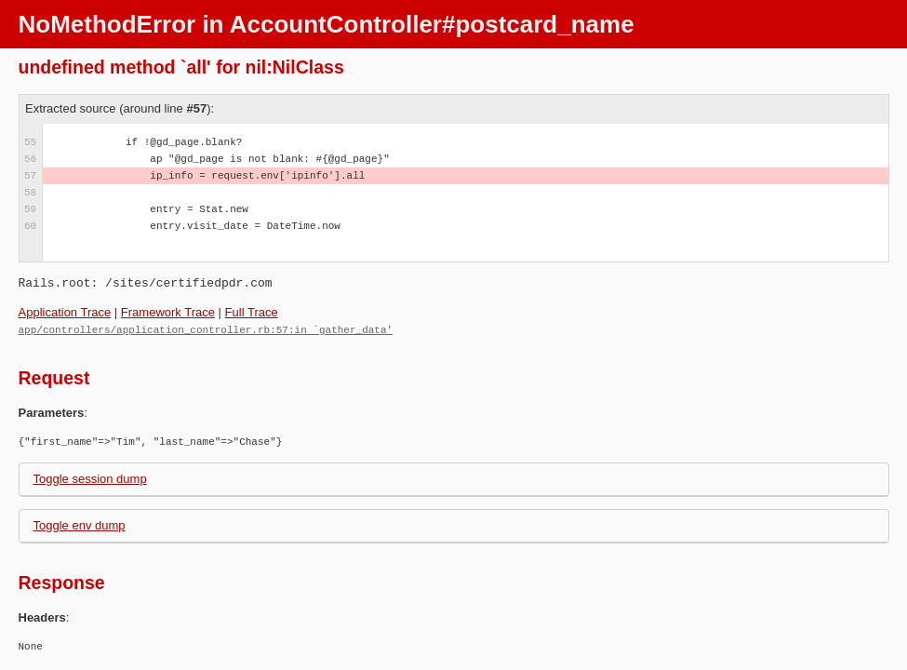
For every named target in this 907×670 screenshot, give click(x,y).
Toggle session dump (90, 478)
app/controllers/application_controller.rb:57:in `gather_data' (206, 329)
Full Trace (251, 312)
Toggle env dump (79, 524)
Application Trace (65, 312)
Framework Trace (168, 312)
